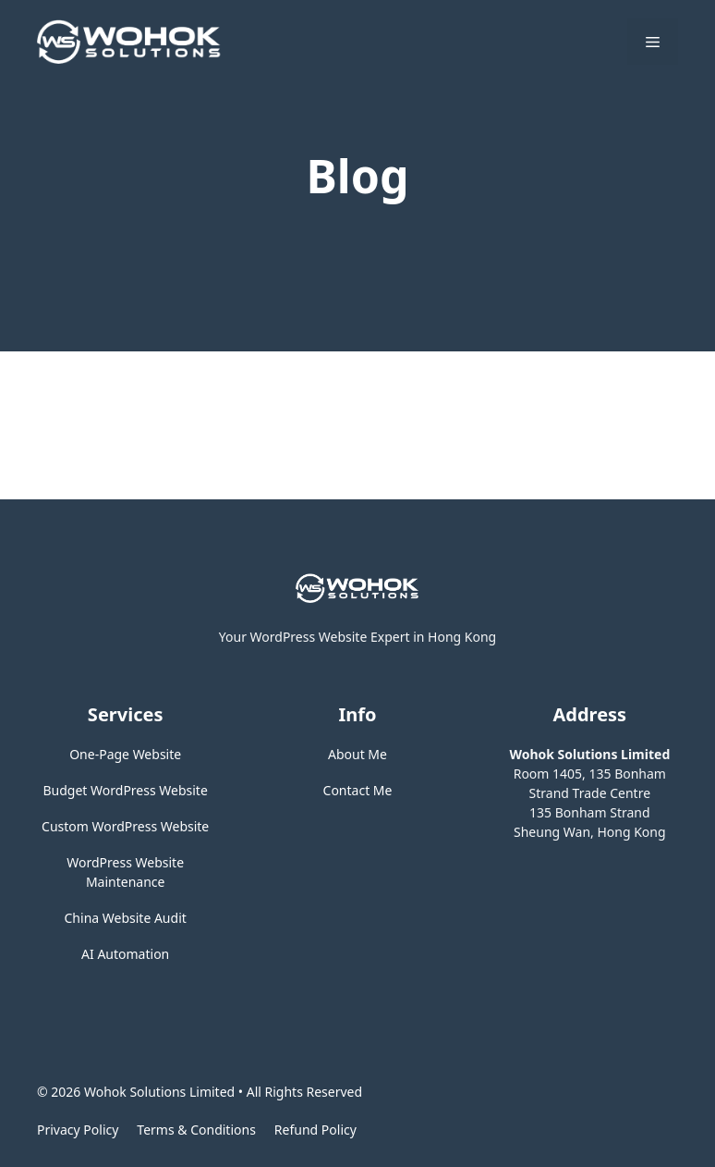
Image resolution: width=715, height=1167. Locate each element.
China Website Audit (126, 918)
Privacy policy (77, 1129)
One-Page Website (125, 754)
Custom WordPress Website (125, 826)
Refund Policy (315, 1129)
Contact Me (358, 790)
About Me (357, 754)
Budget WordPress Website (125, 790)
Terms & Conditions (196, 1129)
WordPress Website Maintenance (125, 872)
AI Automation (125, 954)
